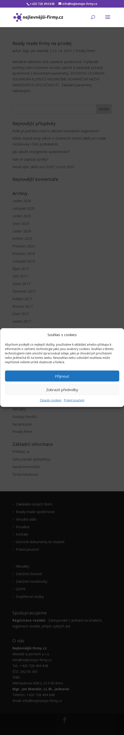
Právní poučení (74, 400)
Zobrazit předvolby (62, 389)
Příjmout (62, 376)
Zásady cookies (50, 400)
